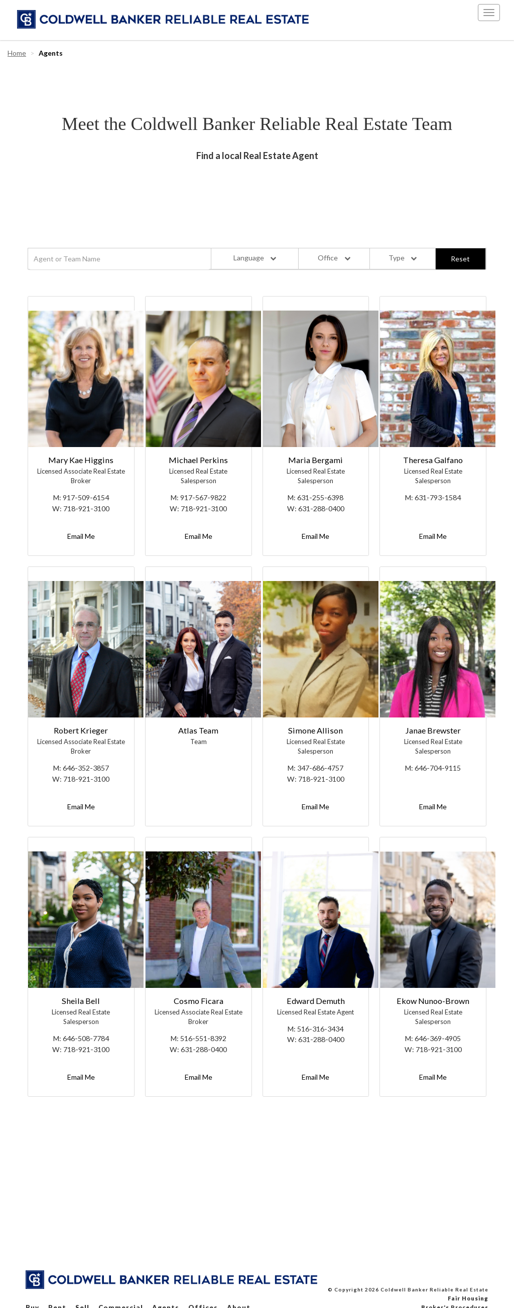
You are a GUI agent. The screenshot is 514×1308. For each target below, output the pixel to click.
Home (17, 53)
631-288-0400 (321, 508)
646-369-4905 (438, 1038)
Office (334, 257)
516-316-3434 (320, 1029)
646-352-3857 (86, 768)
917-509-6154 (86, 497)
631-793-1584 (438, 497)
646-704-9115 (438, 768)
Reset (460, 258)
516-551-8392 (203, 1038)
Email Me (81, 536)
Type (403, 257)
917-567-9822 (203, 497)
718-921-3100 (86, 508)
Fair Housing (468, 1298)
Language (254, 257)
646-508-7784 (86, 1038)
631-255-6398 (320, 497)
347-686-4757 (320, 768)
